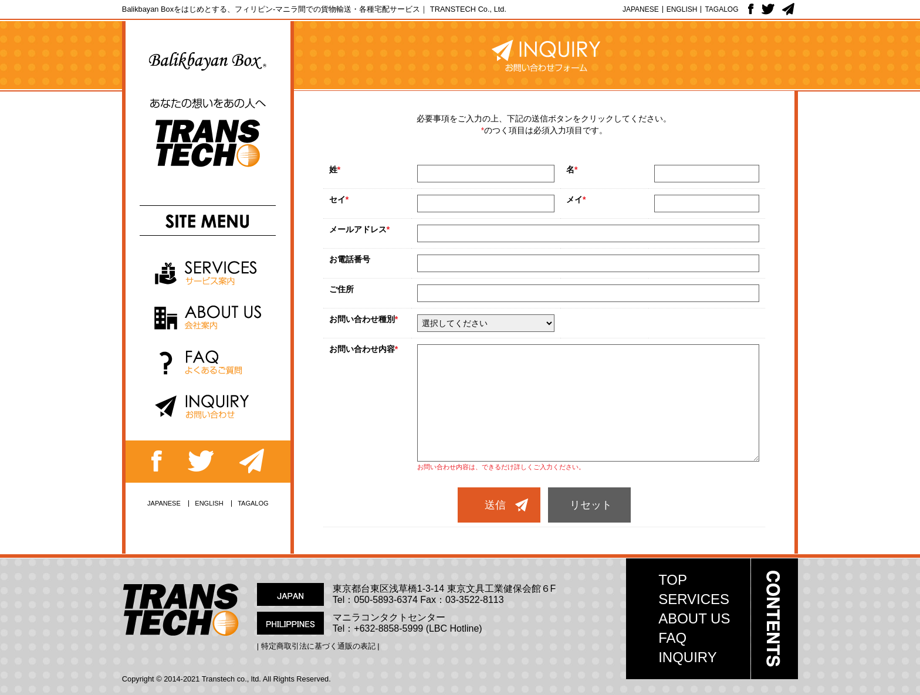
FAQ (672, 638)
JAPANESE (641, 9)
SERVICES (693, 599)
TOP (672, 580)
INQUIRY (687, 657)
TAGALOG (721, 9)
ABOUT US (694, 618)
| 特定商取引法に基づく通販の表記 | (318, 646)
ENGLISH (682, 9)
